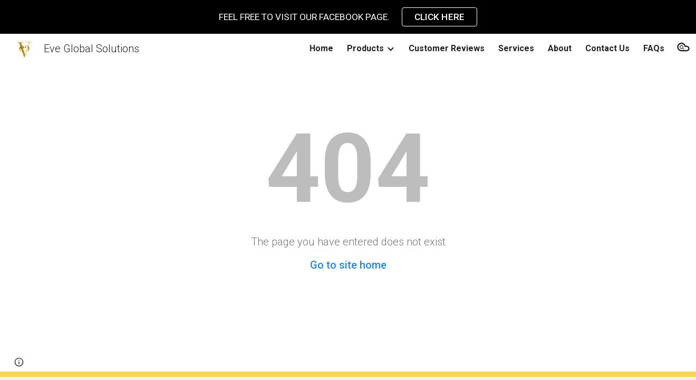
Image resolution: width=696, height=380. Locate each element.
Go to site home (348, 265)
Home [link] (321, 48)
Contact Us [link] (607, 48)
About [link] (560, 48)
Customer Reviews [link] (447, 48)
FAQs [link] (653, 48)
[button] (683, 48)
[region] (348, 17)
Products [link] (365, 48)
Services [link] (516, 48)
